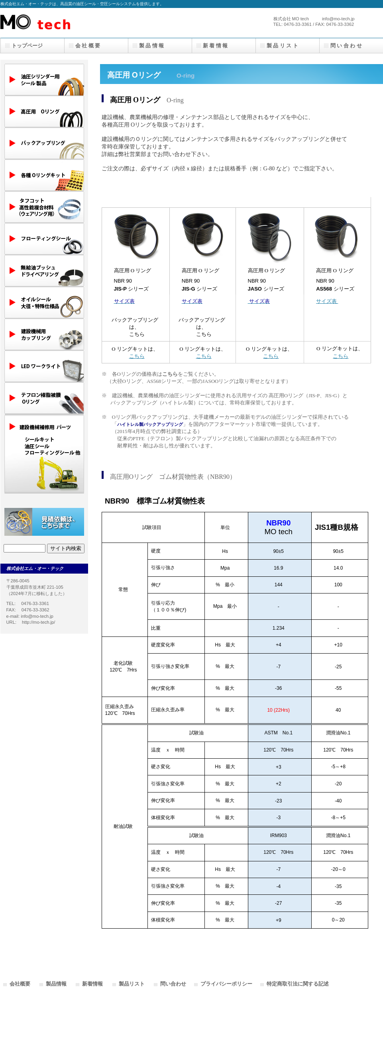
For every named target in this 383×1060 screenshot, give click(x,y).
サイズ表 (327, 301)
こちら (137, 334)
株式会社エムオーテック (80, 23)
